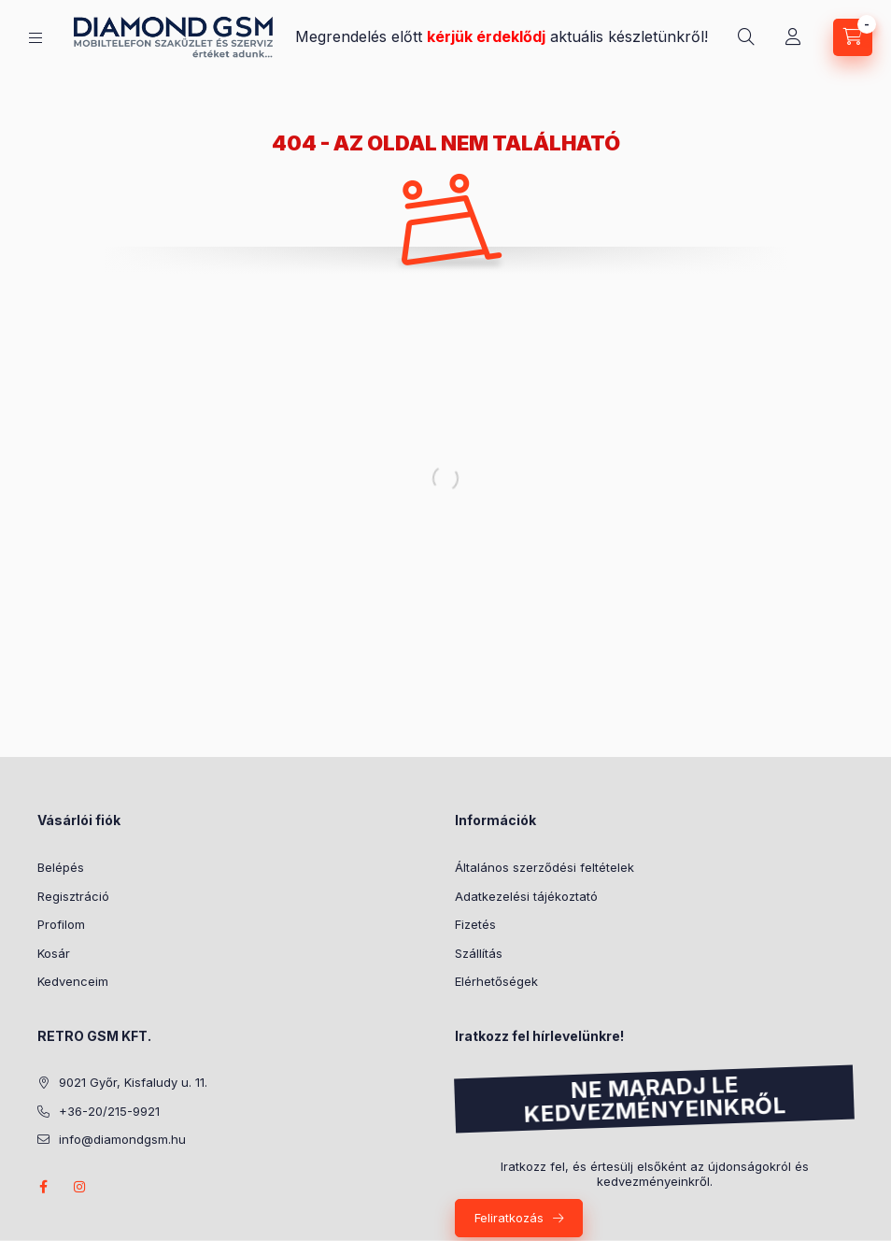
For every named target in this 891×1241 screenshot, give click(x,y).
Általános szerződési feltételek (544, 867)
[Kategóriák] (35, 38)
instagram (80, 1186)
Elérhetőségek (496, 981)
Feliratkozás (509, 1217)
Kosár (53, 953)
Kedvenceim (72, 981)
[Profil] (793, 37)
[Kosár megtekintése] (852, 37)
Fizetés (475, 924)
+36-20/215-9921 (109, 1111)
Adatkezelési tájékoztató (526, 896)
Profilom (61, 924)
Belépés (60, 867)
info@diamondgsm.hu (122, 1139)
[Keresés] (746, 37)
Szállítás (478, 953)
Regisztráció (73, 896)
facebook (43, 1186)
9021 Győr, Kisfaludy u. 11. (133, 1082)
